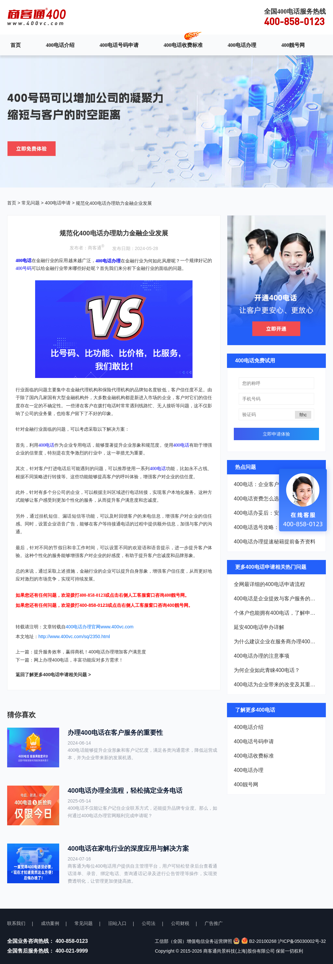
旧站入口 (117, 923)
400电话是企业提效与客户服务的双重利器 (276, 598)
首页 (15, 45)
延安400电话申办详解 (259, 627)
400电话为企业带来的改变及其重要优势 (276, 684)
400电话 (46, 444)
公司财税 (180, 923)
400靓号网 (293, 45)
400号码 (24, 268)
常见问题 (30, 202)
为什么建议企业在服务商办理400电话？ (276, 641)
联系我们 (16, 923)
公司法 (148, 923)
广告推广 (214, 923)
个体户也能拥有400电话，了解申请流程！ (276, 613)
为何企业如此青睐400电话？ (267, 670)
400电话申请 (58, 202)
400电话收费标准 (183, 45)
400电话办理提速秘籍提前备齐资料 (274, 541)
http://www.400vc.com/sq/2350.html (74, 636)
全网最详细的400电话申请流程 (269, 584)
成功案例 (50, 923)
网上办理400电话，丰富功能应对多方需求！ (78, 660)
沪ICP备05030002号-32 (302, 941)
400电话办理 (242, 45)
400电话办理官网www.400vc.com (100, 626)
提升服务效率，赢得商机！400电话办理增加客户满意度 (90, 651)
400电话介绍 (60, 45)
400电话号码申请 (119, 45)
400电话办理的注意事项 (261, 656)
